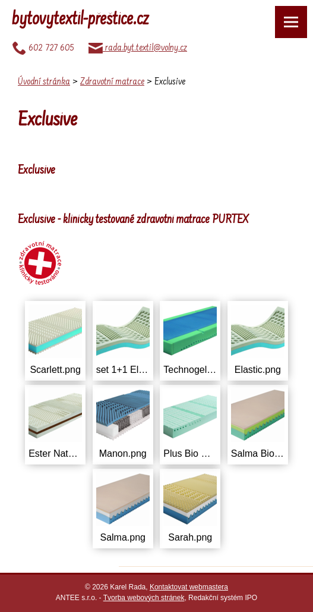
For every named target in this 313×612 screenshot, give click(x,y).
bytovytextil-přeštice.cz (80, 20)
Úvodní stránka (44, 82)
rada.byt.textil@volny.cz (137, 48)
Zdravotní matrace (112, 82)
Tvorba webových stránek (144, 598)
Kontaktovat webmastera (189, 587)
